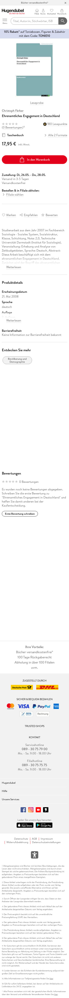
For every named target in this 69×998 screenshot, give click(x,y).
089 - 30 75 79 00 (34, 749)
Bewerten (52, 215)
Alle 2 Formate (56, 135)
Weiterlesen (13, 267)
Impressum (47, 838)
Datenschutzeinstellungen (46, 842)
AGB (34, 838)
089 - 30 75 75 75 (34, 765)
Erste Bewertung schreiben (20, 514)
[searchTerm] (35, 21)
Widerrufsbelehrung (17, 842)
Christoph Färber (13, 111)
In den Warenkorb (34, 159)
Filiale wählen (15, 194)
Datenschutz (21, 838)
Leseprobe (36, 103)
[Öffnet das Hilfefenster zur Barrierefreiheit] (34, 855)
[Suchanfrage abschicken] (63, 21)
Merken (11, 215)
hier (51, 978)
